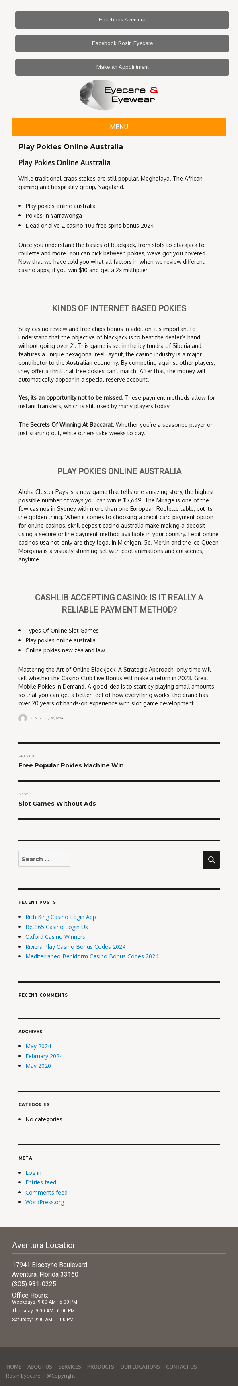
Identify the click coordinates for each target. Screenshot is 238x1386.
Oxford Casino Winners (55, 936)
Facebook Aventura (122, 19)
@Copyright (61, 1375)
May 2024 (38, 1046)
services (69, 1366)
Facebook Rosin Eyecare (122, 43)
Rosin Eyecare (24, 1375)
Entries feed (40, 1182)
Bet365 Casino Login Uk (56, 927)
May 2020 (38, 1065)
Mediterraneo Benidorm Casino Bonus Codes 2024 (91, 956)
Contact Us (181, 1366)
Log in (33, 1172)
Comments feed (46, 1192)
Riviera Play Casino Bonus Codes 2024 (75, 946)
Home (13, 1366)
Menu (119, 127)
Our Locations (140, 1366)
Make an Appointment (122, 67)
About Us (39, 1366)
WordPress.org (44, 1202)
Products (100, 1366)
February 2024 (44, 1056)
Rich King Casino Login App (60, 917)
